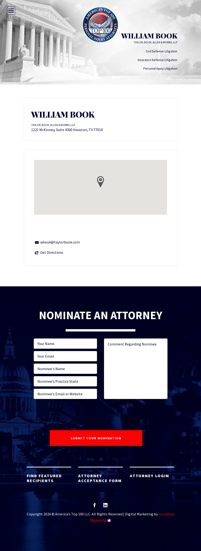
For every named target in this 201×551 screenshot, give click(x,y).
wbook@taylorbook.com (60, 242)
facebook (95, 506)
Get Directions (51, 252)
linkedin (105, 506)
